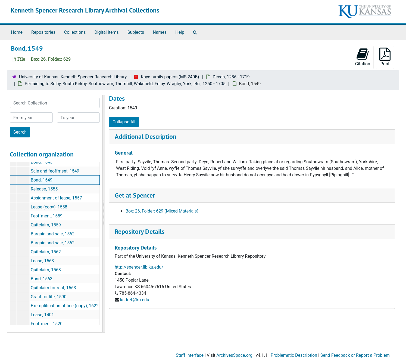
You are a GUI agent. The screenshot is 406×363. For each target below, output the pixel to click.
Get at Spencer (135, 195)
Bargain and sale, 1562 (52, 233)
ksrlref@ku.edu (134, 299)
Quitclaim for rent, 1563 (53, 287)
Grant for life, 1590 (49, 296)
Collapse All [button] (124, 121)
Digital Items (106, 32)
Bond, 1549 (41, 180)
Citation (362, 57)
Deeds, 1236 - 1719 (231, 76)
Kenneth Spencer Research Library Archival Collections (85, 10)
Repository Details (139, 231)
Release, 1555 (44, 189)
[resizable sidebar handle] (103, 213)
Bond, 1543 (41, 162)
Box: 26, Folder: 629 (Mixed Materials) (162, 211)
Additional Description (145, 136)
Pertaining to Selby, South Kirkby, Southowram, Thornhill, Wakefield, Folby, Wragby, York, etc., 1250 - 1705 (125, 83)
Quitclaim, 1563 (46, 269)
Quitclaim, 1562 (46, 251)
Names (160, 32)
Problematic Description (294, 355)
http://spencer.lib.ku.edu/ (139, 267)
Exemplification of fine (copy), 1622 (65, 305)
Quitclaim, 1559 (46, 224)
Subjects (135, 32)
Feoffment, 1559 (47, 216)
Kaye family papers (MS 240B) (170, 76)
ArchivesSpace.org (234, 355)
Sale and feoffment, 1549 (55, 171)
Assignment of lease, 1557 (56, 198)
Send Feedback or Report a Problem (355, 355)
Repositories (43, 32)
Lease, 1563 (42, 260)
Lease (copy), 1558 (49, 207)
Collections (75, 32)
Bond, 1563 (41, 278)
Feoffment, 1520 (47, 323)
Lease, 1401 (42, 314)
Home (17, 32)
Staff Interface (190, 355)
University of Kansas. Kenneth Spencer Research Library (73, 76)
